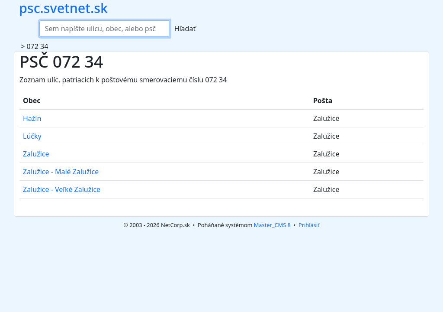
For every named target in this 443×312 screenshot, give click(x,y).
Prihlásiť (309, 225)
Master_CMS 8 (272, 225)
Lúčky (32, 136)
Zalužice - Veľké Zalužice (61, 189)
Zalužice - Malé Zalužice (61, 171)
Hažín (32, 118)
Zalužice (36, 154)
